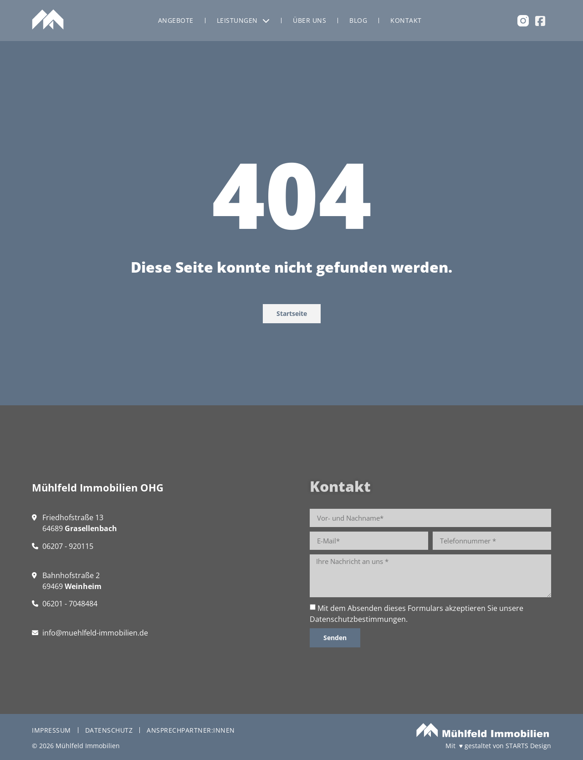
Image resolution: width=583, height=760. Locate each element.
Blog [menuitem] (358, 20)
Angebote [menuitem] (176, 20)
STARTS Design (528, 745)
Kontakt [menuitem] (406, 20)
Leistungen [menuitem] (243, 20)
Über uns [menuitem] (309, 20)
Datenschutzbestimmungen (358, 619)
